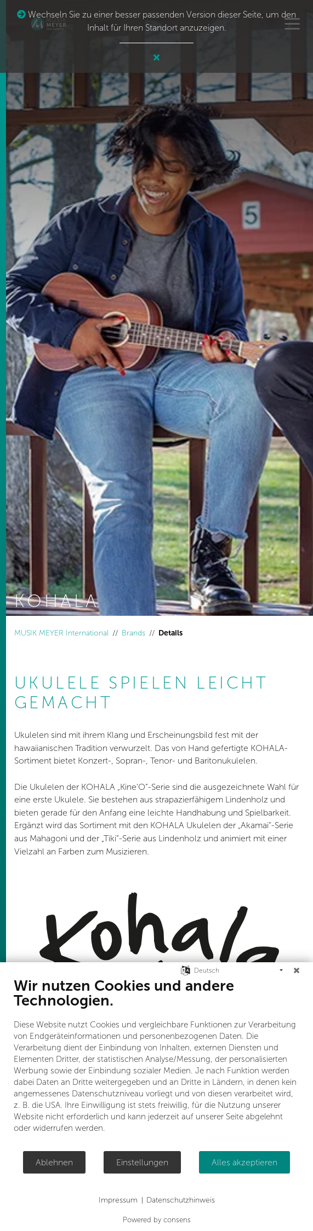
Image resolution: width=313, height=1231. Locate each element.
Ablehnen (54, 1162)
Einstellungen (142, 1162)
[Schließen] (296, 970)
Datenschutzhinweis (180, 1200)
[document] (156, 1063)
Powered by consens (157, 1220)
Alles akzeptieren (244, 1162)
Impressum (118, 1200)
